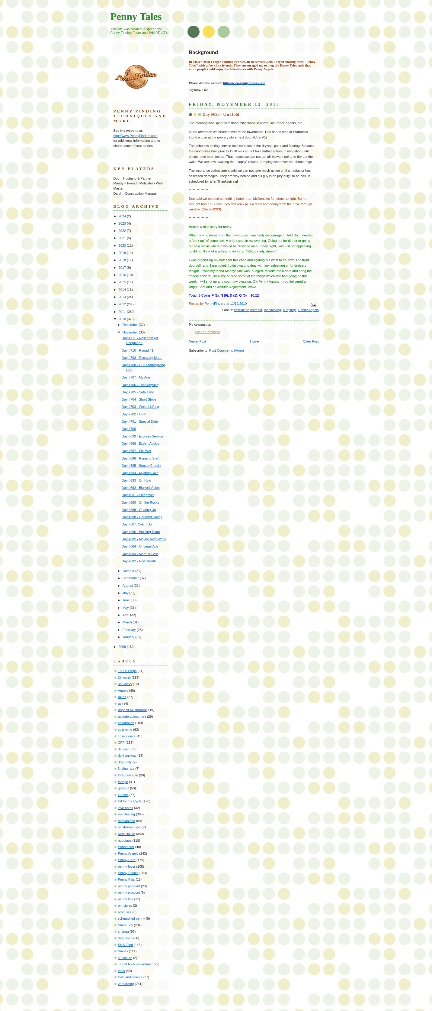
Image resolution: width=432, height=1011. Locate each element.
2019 (123, 253)
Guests (123, 795)
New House (126, 834)
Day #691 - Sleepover (138, 495)
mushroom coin (129, 827)
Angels (123, 690)
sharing (123, 931)
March (128, 622)
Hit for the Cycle (130, 801)
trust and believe (130, 977)
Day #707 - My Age (136, 377)
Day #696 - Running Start (140, 458)
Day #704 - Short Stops (139, 399)
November (131, 332)
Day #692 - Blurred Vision (141, 487)
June (127, 600)
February (130, 630)
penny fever (127, 866)
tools (121, 971)
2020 (123, 245)
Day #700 (129, 429)
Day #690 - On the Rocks (140, 502)
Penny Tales (136, 16)
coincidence (127, 736)
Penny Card (127, 860)
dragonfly (125, 762)
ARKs (122, 697)
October (129, 571)
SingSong (125, 938)
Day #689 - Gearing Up (139, 510)
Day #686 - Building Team (141, 532)
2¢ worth (124, 677)
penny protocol (129, 892)
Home (254, 341)
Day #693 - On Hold (136, 480)
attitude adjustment (248, 310)
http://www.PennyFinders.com (136, 136)
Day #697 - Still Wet (136, 451)
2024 (123, 216)
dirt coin (124, 749)
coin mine (125, 729)
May (126, 608)
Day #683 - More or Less (140, 554)
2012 (123, 304)
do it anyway (127, 755)
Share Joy (125, 925)
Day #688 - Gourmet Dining (142, 517)
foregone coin (128, 775)
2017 (123, 267)
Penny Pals (126, 879)
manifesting (272, 310)
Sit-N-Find (125, 945)
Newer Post (197, 341)
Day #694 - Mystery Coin (140, 473)
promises (125, 912)
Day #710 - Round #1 (137, 350)
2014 (123, 289)
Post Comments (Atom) (226, 350)
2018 (123, 260)
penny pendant (129, 886)
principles (125, 905)
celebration (126, 723)
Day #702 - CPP (134, 414)
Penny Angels (308, 310)
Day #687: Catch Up (137, 524)
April (126, 615)
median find (126, 821)
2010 (123, 319)
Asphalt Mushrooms (133, 710)
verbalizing (126, 984)
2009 (123, 647)
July (126, 593)
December (131, 325)
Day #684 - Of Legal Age (140, 546)
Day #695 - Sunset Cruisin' (141, 465)
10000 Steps (127, 671)
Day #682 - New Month (139, 561)
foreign (123, 782)
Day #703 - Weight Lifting (140, 406)
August (128, 585)
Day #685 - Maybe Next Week (144, 539)
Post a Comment (207, 332)
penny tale (125, 899)
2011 (123, 312)
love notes (125, 808)
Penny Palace (128, 873)
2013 (123, 297)
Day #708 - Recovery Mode (142, 357)
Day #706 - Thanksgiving (140, 385)
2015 (123, 282)
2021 (123, 238)
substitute (125, 958)
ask (120, 703)
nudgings (289, 310)
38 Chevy (125, 684)
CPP (121, 742)
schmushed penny (131, 918)
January (129, 637)
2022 (123, 230)
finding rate (126, 768)
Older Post (310, 341)
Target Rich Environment (136, 964)
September (131, 578)
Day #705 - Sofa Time (138, 392)
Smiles (123, 951)
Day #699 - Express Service (142, 436)
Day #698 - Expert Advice (140, 443)
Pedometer (126, 847)
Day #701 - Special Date (140, 421)
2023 (123, 223)
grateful (123, 788)
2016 (123, 275)
